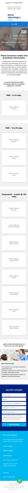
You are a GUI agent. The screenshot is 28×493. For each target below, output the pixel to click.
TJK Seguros (20, 485)
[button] (13, 24)
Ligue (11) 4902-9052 (9, 477)
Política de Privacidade (14, 489)
